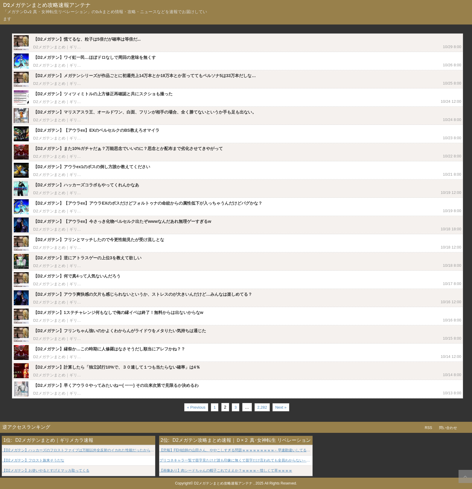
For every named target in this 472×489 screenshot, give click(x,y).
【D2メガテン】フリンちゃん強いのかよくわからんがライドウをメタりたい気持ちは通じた (119, 330)
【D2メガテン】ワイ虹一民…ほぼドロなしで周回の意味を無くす (94, 57)
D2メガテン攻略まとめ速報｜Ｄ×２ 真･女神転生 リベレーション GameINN (255, 440)
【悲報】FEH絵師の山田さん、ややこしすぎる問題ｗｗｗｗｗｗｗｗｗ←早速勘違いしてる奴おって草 (235, 450)
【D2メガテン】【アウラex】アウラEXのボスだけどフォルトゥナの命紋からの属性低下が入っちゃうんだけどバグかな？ (147, 203)
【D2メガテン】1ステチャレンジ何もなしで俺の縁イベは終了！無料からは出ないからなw (118, 312)
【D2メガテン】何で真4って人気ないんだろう (77, 276)
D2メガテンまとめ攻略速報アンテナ (47, 5)
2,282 (262, 407)
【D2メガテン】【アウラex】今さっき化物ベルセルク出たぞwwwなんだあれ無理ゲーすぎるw (122, 221)
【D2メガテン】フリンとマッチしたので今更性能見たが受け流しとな (98, 239)
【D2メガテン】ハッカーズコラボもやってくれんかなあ (86, 185)
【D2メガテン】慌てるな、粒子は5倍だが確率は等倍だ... (87, 39)
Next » (281, 407)
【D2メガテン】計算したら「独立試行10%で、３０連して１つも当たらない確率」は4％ (116, 367)
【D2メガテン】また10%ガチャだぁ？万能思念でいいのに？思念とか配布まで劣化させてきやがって (128, 148)
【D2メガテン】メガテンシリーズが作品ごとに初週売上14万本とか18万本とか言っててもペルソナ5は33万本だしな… (144, 75)
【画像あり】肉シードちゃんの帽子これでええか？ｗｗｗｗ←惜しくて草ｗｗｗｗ (225, 471)
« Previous (196, 407)
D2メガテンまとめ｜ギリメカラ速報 (65, 47)
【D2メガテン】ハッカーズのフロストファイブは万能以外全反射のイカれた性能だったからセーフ (78, 450)
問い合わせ (448, 428)
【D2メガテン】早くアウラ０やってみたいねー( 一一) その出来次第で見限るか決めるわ (116, 385)
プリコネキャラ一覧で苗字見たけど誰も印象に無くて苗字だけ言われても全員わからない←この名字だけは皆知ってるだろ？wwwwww (235, 460)
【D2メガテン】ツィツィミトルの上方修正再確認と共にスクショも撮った (103, 93)
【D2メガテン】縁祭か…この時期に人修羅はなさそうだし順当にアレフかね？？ (109, 349)
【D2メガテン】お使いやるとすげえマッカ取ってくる (45, 471)
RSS (428, 428)
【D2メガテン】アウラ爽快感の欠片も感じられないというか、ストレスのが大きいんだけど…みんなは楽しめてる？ (142, 294)
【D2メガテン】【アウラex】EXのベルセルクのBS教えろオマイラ (96, 130)
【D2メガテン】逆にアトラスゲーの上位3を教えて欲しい (87, 257)
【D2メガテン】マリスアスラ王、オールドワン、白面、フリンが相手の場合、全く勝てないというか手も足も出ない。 (144, 112)
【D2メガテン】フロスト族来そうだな (33, 460)
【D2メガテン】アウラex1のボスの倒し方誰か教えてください (91, 166)
